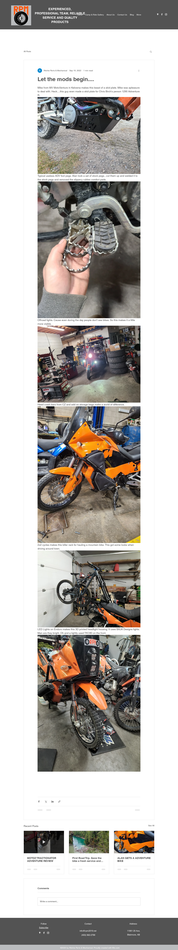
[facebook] (161, 14)
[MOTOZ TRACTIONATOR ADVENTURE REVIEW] (44, 842)
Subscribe (43, 927)
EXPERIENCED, (59, 9)
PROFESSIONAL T (48, 13)
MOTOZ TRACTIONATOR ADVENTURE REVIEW (41, 859)
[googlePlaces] (157, 14)
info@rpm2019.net (88, 931)
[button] (150, 51)
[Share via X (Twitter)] (45, 801)
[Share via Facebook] (39, 801)
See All (151, 825)
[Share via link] (59, 801)
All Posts (27, 51)
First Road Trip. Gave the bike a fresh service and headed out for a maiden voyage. (87, 859)
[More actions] (138, 70)
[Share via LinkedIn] (52, 801)
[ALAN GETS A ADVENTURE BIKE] (134, 842)
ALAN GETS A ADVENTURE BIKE (134, 859)
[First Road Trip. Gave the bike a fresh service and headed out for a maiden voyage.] (89, 842)
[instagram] (166, 14)
